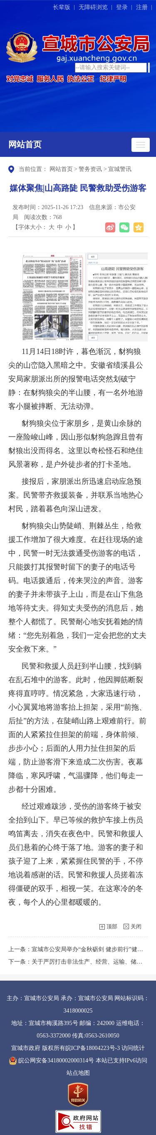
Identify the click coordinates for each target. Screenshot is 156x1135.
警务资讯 (90, 169)
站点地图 (78, 1073)
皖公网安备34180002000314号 (51, 1060)
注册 (142, 7)
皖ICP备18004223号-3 (92, 1048)
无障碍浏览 (93, 7)
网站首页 (25, 144)
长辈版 (61, 7)
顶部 (111, 926)
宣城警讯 (119, 169)
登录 (122, 7)
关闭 (136, 926)
